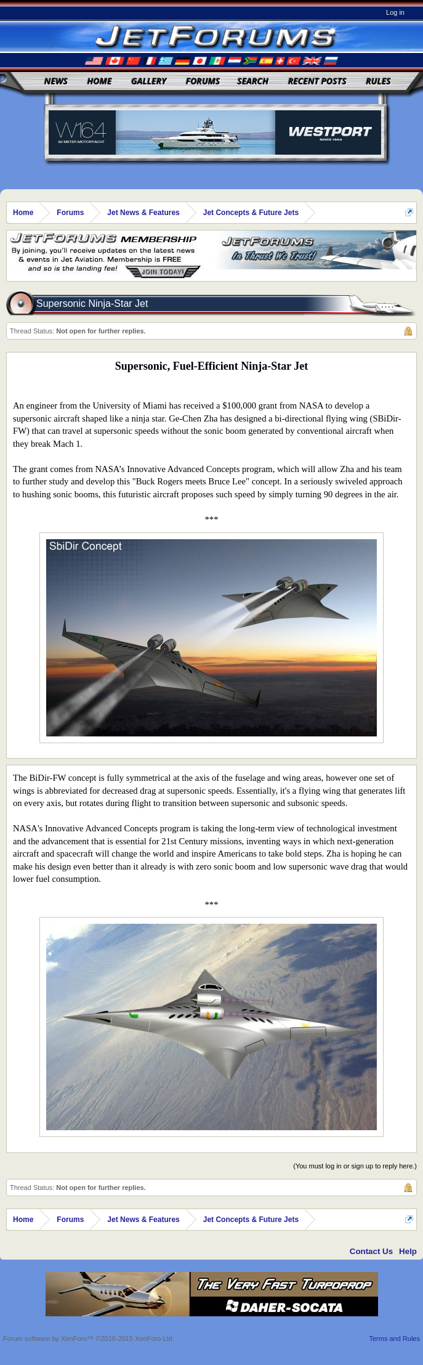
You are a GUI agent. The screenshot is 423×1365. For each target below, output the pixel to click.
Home (99, 81)
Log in (395, 12)
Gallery (148, 81)
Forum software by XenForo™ (88, 1338)
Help (408, 1251)
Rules (378, 81)
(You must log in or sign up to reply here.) (355, 1166)
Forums (203, 81)
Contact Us (371, 1251)
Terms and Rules (394, 1338)
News (56, 81)
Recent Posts (317, 81)
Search (253, 81)
